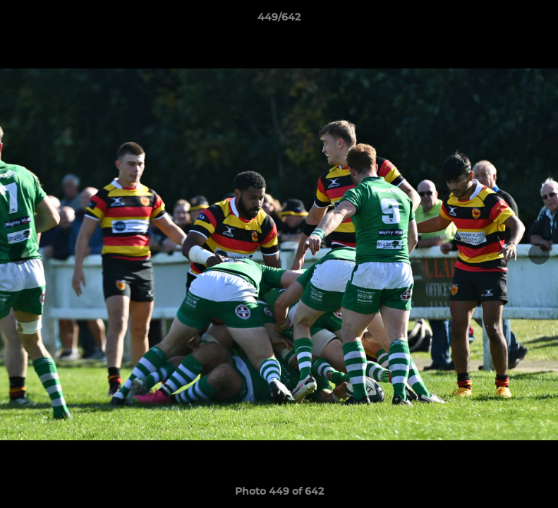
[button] (532, 20)
